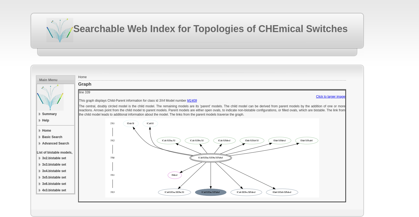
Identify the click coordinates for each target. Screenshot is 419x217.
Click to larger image (330, 96)
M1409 (192, 100)
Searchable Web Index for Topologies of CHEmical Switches (210, 28)
